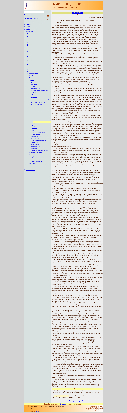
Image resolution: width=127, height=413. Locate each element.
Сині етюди (34, 91)
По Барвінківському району (39, 143)
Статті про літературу (36, 165)
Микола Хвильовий (34, 84)
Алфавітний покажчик (35, 172)
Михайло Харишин (34, 79)
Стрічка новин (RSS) (31, 19)
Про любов (34, 160)
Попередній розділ (75, 401)
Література (29, 32)
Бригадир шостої (35, 158)
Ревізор (34, 133)
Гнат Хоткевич (33, 176)
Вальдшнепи (35, 102)
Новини (28, 24)
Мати (32, 140)
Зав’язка (34, 138)
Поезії (32, 86)
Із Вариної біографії (36, 113)
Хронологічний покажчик (35, 174)
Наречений (34, 105)
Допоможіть (63, 404)
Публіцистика (30, 184)
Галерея (33, 167)
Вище (84, 401)
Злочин (34, 93)
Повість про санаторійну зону (40, 98)
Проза (32, 88)
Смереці (37, 411)
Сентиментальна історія (38, 110)
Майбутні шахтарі (36, 150)
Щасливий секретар (36, 147)
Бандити (34, 136)
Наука (28, 27)
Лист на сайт (28, 15)
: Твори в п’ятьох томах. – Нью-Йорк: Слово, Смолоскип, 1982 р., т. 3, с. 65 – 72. (77, 396)
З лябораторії (36, 145)
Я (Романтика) (36, 95)
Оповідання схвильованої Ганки (39, 162)
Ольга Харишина (33, 82)
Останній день (35, 155)
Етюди (34, 100)
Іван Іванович (36, 115)
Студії (32, 169)
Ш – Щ (29, 181)
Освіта (28, 30)
